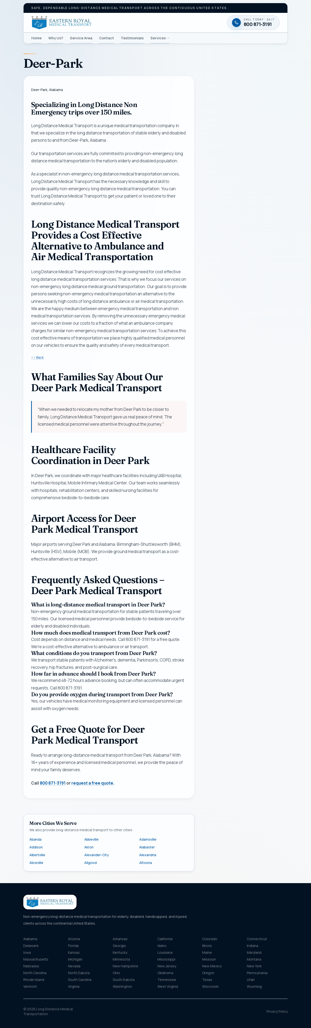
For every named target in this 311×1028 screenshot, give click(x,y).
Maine (207, 952)
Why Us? (55, 37)
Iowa (27, 952)
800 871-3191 (53, 783)
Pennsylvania (257, 972)
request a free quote (92, 783)
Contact (106, 37)
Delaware (31, 945)
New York (254, 966)
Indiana (252, 945)
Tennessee (166, 979)
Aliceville (36, 862)
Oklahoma (165, 972)
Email (211, 224)
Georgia (119, 945)
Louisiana (165, 952)
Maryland (254, 952)
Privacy (261, 397)
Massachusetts (35, 959)
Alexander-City (96, 855)
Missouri (209, 959)
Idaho (161, 945)
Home (36, 37)
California (165, 939)
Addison (36, 847)
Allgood (90, 862)
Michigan (75, 959)
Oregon (208, 972)
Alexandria (147, 855)
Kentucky (120, 952)
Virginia (73, 986)
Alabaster (147, 847)
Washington (122, 986)
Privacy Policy (277, 1011)
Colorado (209, 939)
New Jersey (166, 966)
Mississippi (166, 959)
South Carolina (79, 979)
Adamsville (147, 839)
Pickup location (224, 279)
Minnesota (121, 959)
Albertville (37, 855)
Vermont (30, 986)
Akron (89, 847)
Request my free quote (244, 385)
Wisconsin (210, 986)
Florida (73, 945)
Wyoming (254, 986)
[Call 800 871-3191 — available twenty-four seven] (245, 417)
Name (211, 180)
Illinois (207, 945)
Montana (254, 959)
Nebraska (31, 966)
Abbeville (91, 839)
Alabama (30, 939)
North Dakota (79, 972)
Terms (271, 397)
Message (229, 340)
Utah (251, 979)
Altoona (145, 862)
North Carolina (34, 972)
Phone (212, 202)
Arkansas (120, 939)
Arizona (74, 939)
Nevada (74, 966)
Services (160, 37)
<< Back (37, 357)
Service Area (81, 37)
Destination (221, 309)
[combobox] (244, 288)
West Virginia (167, 986)
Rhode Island (33, 979)
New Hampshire (125, 966)
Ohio (116, 972)
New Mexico (212, 966)
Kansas (74, 952)
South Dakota (124, 979)
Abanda (35, 839)
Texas (207, 979)
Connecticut (257, 939)
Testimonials (132, 37)
